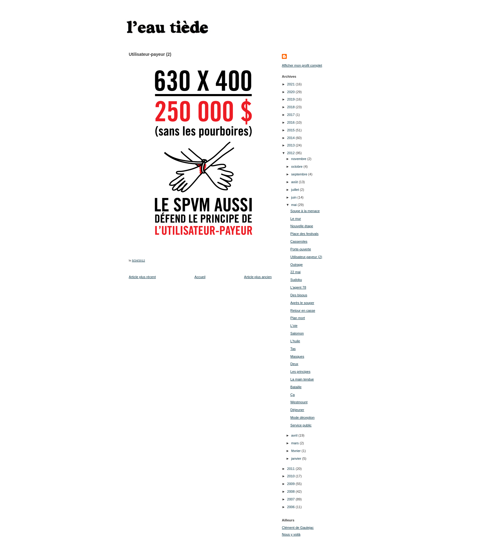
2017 (291, 115)
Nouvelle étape (301, 226)
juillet (295, 189)
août (295, 182)
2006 (291, 507)
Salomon (297, 333)
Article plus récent (142, 277)
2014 (291, 138)
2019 (291, 99)
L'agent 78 (298, 287)
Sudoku (296, 280)
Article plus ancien (258, 277)
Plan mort (297, 318)
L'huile (295, 341)
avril (294, 435)
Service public (301, 425)
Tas (293, 349)
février (296, 451)
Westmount (299, 402)
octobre (297, 166)
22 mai (295, 272)
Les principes (300, 371)
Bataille (296, 387)
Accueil (199, 277)
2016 (291, 122)
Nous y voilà (291, 534)
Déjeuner (297, 410)
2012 (291, 153)
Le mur (295, 218)
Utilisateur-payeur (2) (306, 257)
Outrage (296, 264)
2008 (291, 491)
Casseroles (298, 241)
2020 (291, 92)
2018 (291, 107)
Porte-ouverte (300, 249)
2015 (291, 130)
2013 (291, 145)
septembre (299, 174)
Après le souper (302, 303)
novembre (299, 159)
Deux (294, 364)
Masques (297, 356)
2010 (291, 476)
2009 (291, 484)
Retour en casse (302, 310)
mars (295, 443)
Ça (292, 395)
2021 (291, 84)
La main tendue (302, 379)
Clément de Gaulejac (298, 527)
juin (294, 197)
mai (294, 205)
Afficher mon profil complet (302, 65)
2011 (291, 469)
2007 (291, 499)
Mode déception (302, 417)
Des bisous (298, 295)
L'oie (294, 325)
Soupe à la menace (305, 211)
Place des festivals (304, 234)
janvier (296, 458)
